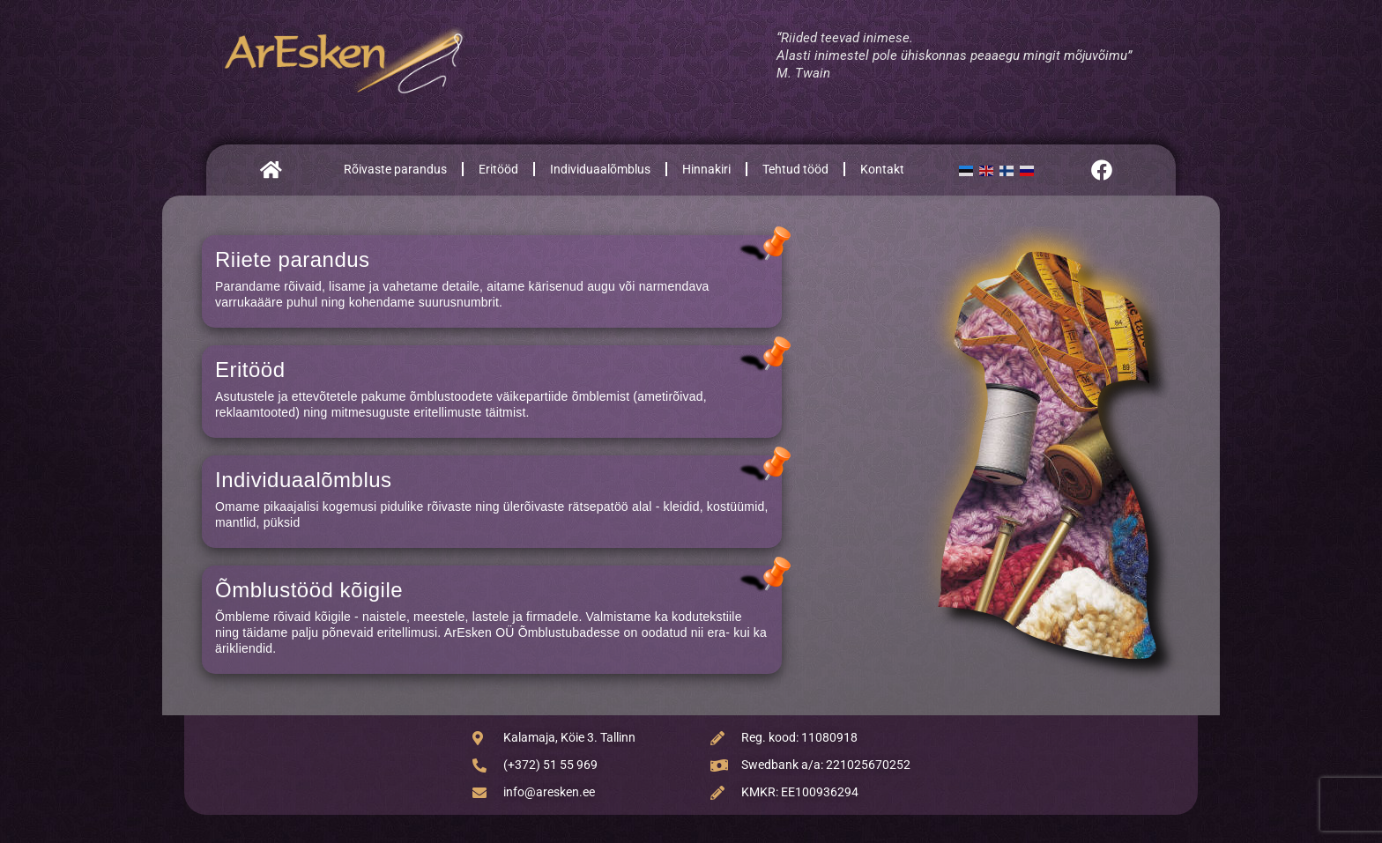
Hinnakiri (706, 169)
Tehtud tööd (795, 169)
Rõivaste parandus (395, 169)
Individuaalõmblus (600, 169)
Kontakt (882, 169)
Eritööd (498, 169)
